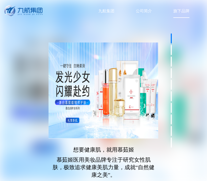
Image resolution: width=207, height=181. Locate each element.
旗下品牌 (181, 11)
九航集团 (106, 11)
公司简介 (144, 11)
